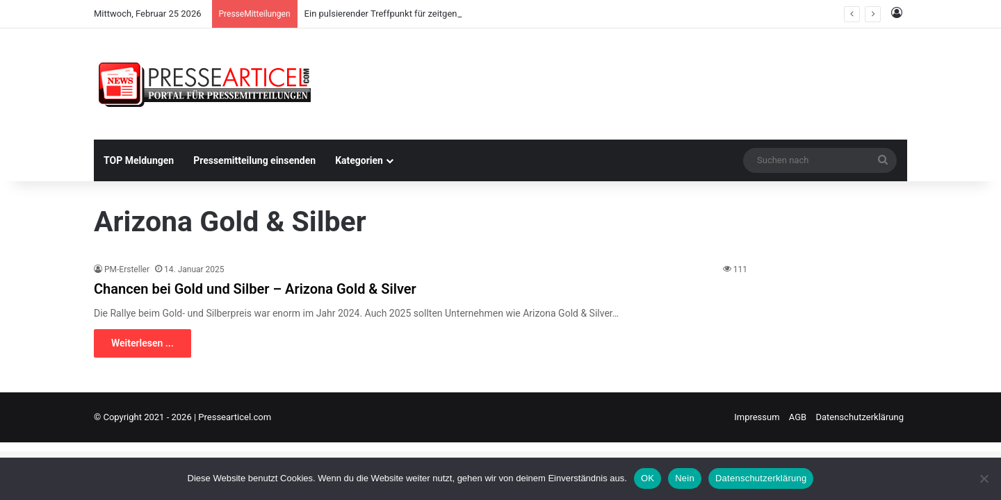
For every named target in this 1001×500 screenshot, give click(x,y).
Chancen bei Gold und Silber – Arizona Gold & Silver (255, 289)
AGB (797, 417)
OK (647, 478)
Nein (684, 478)
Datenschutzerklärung (859, 417)
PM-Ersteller (126, 269)
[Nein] (984, 478)
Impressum (756, 417)
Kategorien (359, 160)
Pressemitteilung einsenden (254, 160)
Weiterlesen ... (142, 343)
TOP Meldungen (139, 160)
